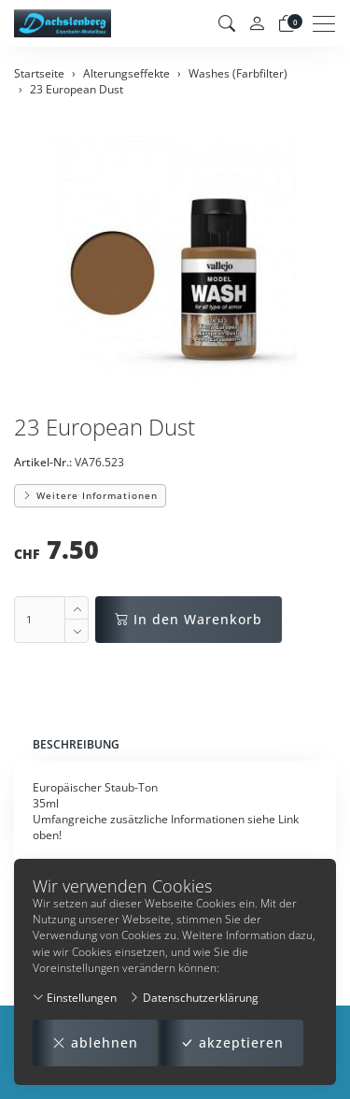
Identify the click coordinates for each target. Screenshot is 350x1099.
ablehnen (95, 1042)
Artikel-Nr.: (43, 462)
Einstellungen (75, 998)
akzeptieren (232, 1042)
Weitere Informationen (90, 495)
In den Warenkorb (188, 619)
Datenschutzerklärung (194, 998)
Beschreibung (76, 744)
